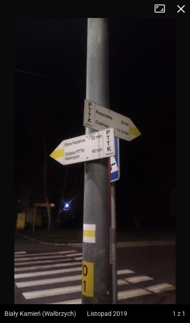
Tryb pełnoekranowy (163, 9)
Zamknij (181, 9)
